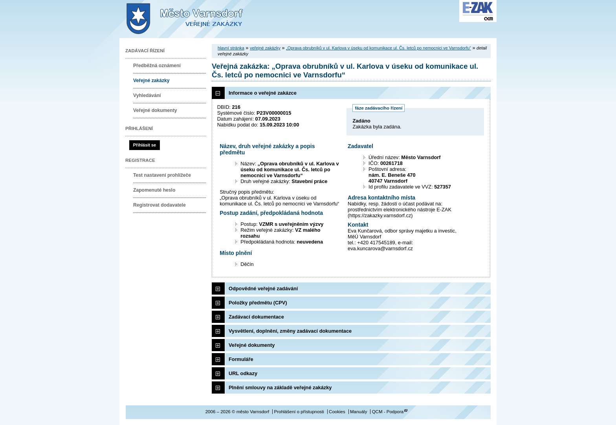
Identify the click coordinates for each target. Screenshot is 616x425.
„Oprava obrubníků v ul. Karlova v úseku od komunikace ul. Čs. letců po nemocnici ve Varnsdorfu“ (378, 48)
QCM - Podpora (388, 411)
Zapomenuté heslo (154, 190)
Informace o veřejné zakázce (263, 93)
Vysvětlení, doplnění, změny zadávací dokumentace (290, 331)
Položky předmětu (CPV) (258, 303)
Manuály (358, 411)
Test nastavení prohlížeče (162, 175)
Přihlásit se (144, 145)
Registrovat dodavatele (159, 205)
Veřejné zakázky (151, 80)
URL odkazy (243, 373)
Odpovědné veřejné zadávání (263, 288)
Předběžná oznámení (157, 65)
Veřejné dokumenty (155, 110)
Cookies (337, 411)
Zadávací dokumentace (256, 317)
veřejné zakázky (265, 48)
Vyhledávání (147, 95)
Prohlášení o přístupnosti (299, 411)
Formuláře (241, 359)
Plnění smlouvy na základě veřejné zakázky (280, 387)
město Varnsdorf (198, 19)
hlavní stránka (231, 48)
